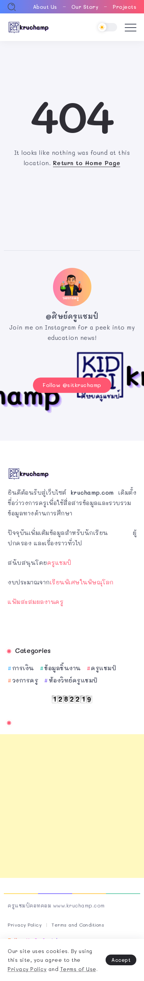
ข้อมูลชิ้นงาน (62, 668)
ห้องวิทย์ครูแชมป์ (73, 680)
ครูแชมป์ (59, 562)
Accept (121, 959)
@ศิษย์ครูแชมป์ (72, 316)
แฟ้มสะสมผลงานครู (35, 601)
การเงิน (23, 668)
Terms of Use (78, 969)
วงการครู (25, 680)
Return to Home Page (87, 163)
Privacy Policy (27, 969)
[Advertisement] (72, 806)
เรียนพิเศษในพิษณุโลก (82, 582)
